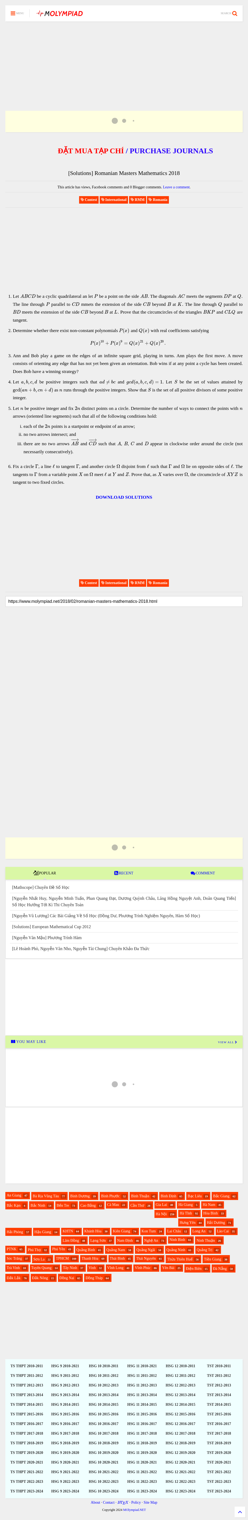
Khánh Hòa (93, 1231)
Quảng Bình (85, 1250)
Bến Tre (63, 1205)
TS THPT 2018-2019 (26, 1443)
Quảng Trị (204, 1250)
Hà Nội (161, 1214)
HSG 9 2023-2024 (65, 1491)
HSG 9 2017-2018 (65, 1433)
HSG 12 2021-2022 (180, 1472)
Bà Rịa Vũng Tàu (46, 1196)
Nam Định (125, 1241)
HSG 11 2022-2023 (142, 1482)
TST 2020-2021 (219, 1462)
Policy (136, 1502)
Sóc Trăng (14, 1258)
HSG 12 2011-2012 (180, 1376)
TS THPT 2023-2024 (26, 1491)
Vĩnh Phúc (143, 1268)
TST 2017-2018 (219, 1433)
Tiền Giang (212, 1259)
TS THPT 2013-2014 (26, 1395)
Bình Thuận (140, 1196)
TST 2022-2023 (219, 1482)
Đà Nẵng (220, 1269)
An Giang (14, 1195)
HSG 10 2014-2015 (103, 1405)
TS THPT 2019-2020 (26, 1453)
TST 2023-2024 (219, 1491)
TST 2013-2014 (219, 1395)
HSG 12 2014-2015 (180, 1405)
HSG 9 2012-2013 (65, 1385)
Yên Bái (168, 1268)
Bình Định (168, 1196)
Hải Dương (216, 1223)
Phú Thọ (34, 1250)
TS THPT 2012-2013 (26, 1385)
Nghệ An (151, 1241)
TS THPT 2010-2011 (26, 1366)
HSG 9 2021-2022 (65, 1472)
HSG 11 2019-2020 (142, 1453)
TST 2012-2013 (219, 1385)
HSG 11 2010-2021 (142, 1366)
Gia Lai (161, 1205)
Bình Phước (110, 1196)
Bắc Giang (221, 1196)
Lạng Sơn (98, 1241)
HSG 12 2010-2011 (180, 1366)
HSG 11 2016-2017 (142, 1424)
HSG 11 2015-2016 (142, 1414)
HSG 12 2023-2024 (180, 1491)
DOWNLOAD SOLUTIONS (124, 497)
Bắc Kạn (14, 1205)
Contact (109, 1502)
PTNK (12, 1249)
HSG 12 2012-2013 (180, 1385)
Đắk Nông (40, 1278)
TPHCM (62, 1258)
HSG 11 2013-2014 (142, 1395)
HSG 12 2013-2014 (180, 1395)
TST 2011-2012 (219, 1376)
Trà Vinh (13, 1268)
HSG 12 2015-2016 (180, 1414)
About (95, 1502)
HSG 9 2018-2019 (65, 1443)
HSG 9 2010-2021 (65, 1366)
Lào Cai (223, 1231)
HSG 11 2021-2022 (142, 1472)
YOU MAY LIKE (28, 1042)
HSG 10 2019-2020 (103, 1453)
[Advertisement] (124, 59)
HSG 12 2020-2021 (180, 1462)
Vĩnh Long (115, 1268)
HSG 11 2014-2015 (142, 1405)
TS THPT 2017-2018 (26, 1433)
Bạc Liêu (195, 1196)
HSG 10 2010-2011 (103, 1366)
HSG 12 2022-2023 (180, 1482)
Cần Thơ (137, 1205)
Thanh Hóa (90, 1258)
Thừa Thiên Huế (179, 1259)
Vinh (92, 1268)
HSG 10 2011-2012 (103, 1376)
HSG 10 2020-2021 (103, 1462)
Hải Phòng (15, 1232)
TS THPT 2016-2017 (26, 1424)
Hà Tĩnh (186, 1213)
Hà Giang (185, 1205)
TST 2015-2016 (219, 1414)
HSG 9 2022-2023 (65, 1482)
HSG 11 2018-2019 (142, 1443)
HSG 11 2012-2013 (142, 1385)
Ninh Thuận (205, 1241)
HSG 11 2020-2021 (142, 1462)
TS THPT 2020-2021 (26, 1462)
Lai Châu (174, 1231)
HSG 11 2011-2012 (142, 1376)
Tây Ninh (70, 1268)
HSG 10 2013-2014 (103, 1395)
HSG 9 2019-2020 (65, 1453)
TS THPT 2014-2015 (26, 1405)
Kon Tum (149, 1231)
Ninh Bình (177, 1240)
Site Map (150, 1502)
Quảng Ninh (175, 1250)
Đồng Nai (66, 1278)
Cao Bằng (88, 1205)
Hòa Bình (210, 1213)
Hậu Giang (42, 1232)
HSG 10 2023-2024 (103, 1491)
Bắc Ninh (37, 1205)
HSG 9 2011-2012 (65, 1376)
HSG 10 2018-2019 (103, 1443)
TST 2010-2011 (219, 1366)
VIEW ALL (227, 1042)
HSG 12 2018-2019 (180, 1443)
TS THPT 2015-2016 (26, 1414)
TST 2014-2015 (219, 1405)
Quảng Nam (115, 1250)
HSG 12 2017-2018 (180, 1433)
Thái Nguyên (146, 1258)
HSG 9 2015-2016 (65, 1414)
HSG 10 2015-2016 (103, 1414)
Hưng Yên (187, 1223)
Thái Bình (117, 1258)
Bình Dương (80, 1196)
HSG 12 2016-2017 (180, 1424)
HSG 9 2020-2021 (65, 1462)
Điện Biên (193, 1269)
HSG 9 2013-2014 (65, 1395)
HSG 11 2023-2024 (142, 1491)
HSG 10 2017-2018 (103, 1433)
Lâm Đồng (71, 1241)
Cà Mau (113, 1205)
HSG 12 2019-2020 (180, 1453)
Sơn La (39, 1259)
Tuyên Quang (41, 1268)
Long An (199, 1231)
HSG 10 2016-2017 (103, 1424)
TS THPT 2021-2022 (26, 1472)
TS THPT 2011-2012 (26, 1376)
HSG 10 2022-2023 (103, 1482)
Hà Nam (209, 1205)
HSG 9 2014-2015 (65, 1405)
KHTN (68, 1231)
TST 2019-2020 (219, 1453)
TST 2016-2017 (219, 1424)
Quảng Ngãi (145, 1250)
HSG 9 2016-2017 (65, 1424)
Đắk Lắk (14, 1278)
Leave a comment (176, 187)
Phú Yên (58, 1249)
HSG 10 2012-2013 (103, 1385)
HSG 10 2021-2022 (103, 1472)
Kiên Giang (121, 1231)
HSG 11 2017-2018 (142, 1433)
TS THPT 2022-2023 (26, 1482)
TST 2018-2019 (219, 1443)
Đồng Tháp (94, 1278)
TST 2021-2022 (219, 1472)
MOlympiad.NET (134, 1510)
